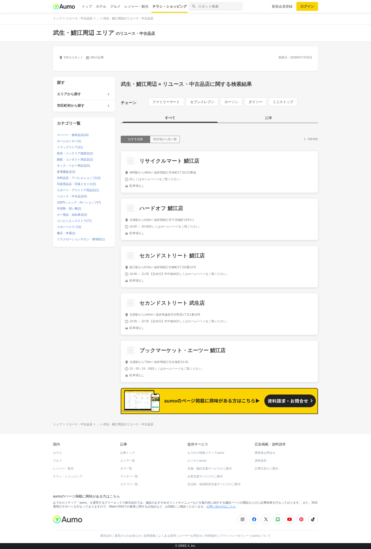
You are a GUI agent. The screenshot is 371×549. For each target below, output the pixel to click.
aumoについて (261, 535)
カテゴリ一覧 (129, 484)
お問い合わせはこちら (221, 506)
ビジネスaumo (197, 460)
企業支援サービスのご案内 (205, 476)
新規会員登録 (282, 6)
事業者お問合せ (265, 452)
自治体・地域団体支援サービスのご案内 (213, 484)
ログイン (307, 6)
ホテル (101, 6)
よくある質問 (167, 535)
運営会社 (106, 535)
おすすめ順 (135, 139)
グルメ (115, 6)
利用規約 (211, 535)
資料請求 (260, 460)
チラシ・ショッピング (169, 6)
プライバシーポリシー (234, 535)
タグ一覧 (126, 468)
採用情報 (150, 535)
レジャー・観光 (136, 6)
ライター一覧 (129, 476)
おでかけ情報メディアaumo (205, 452)
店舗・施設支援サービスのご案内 (209, 468)
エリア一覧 (127, 460)
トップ (87, 6)
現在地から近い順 (165, 139)
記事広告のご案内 (266, 468)
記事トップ (127, 452)
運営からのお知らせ (128, 535)
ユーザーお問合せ (190, 535)
